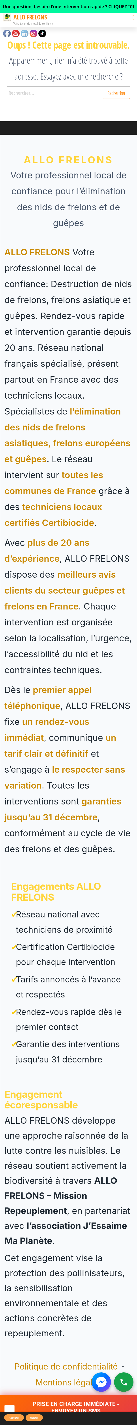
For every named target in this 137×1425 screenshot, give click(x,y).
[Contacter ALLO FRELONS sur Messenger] (101, 1382)
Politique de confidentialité (67, 1366)
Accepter (14, 1417)
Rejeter (34, 1417)
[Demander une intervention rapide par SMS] (68, 1410)
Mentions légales (68, 1382)
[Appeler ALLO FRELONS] (123, 1382)
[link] (68, 6)
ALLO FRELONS (30, 17)
